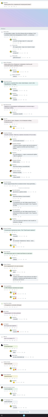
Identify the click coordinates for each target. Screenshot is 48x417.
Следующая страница (24, 411)
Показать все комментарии (24, 187)
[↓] (14, 6)
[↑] (11, 6)
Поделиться (16, 6)
